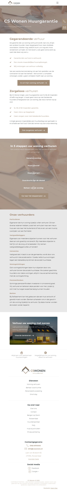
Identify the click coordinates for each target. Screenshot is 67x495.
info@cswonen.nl (34, 449)
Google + (33, 472)
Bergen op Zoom (33, 415)
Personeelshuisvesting (33, 391)
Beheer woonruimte (33, 387)
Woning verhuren (33, 384)
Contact (33, 412)
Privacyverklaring (33, 432)
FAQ (33, 425)
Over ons (33, 408)
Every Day (54, 488)
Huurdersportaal (33, 422)
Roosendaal (33, 418)
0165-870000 (33, 445)
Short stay (33, 394)
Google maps (33, 459)
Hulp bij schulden (33, 428)
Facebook (33, 468)
